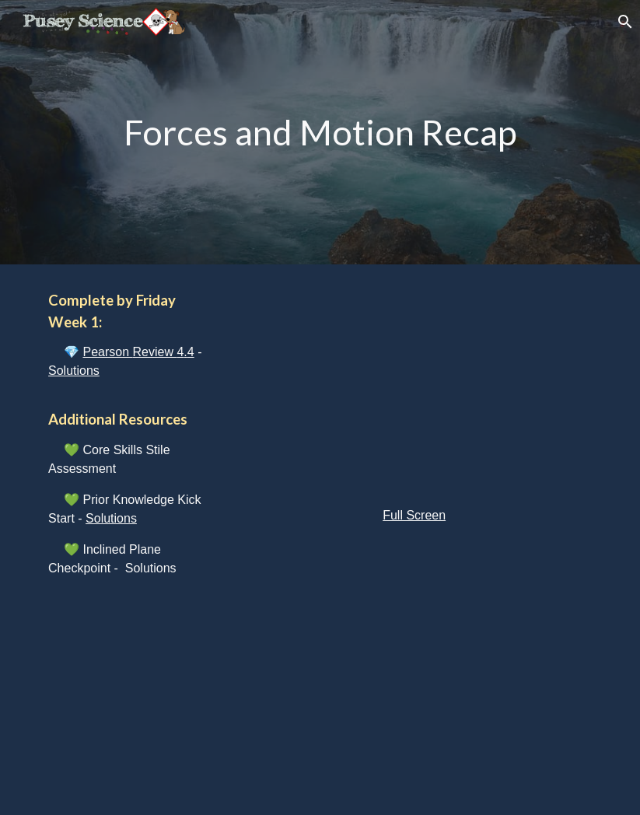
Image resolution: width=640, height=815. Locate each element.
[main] (320, 132)
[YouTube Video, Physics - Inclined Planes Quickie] (414, 673)
